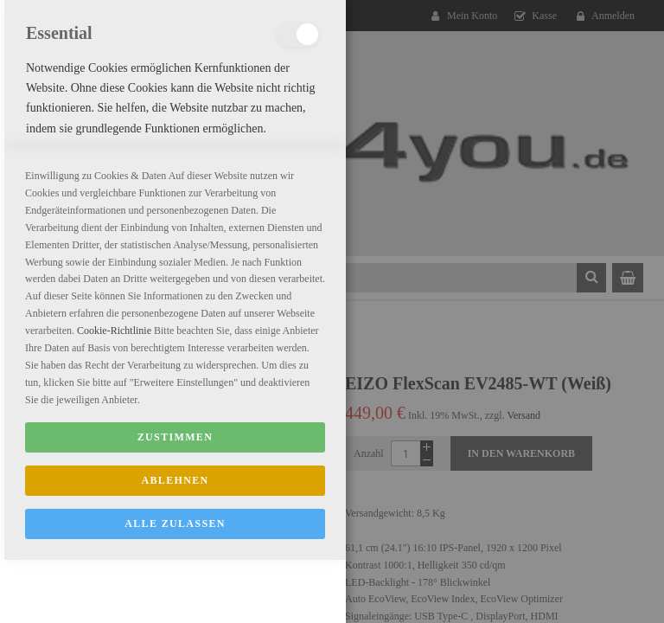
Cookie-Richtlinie (114, 545)
